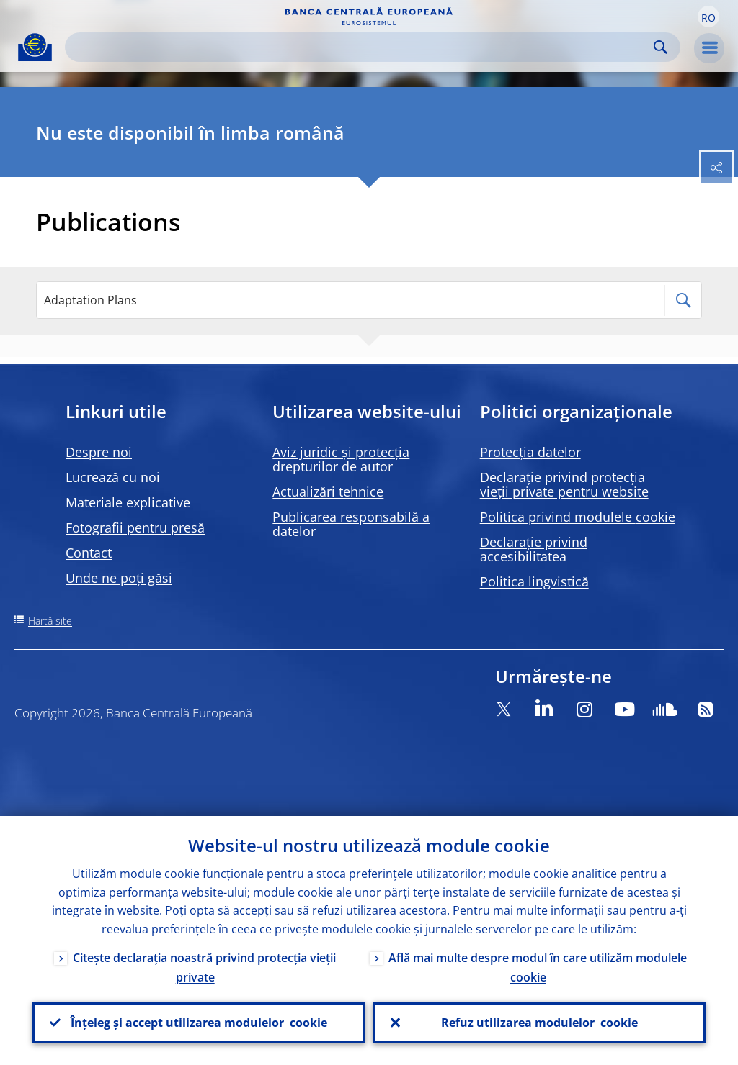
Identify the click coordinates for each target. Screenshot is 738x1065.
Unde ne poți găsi (119, 577)
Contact (89, 552)
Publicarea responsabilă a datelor (351, 524)
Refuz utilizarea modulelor (539, 1022)
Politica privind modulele (577, 516)
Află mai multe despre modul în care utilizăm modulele (537, 967)
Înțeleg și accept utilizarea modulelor (199, 1022)
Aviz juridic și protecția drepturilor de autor (340, 459)
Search (660, 47)
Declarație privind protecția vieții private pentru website (564, 484)
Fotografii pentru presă (135, 527)
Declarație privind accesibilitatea (533, 549)
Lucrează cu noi (113, 477)
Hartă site (50, 620)
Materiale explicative (128, 502)
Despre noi (99, 452)
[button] (708, 16)
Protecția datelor (530, 452)
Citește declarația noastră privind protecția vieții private (204, 967)
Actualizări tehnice (327, 491)
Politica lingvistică (534, 581)
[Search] (361, 47)
